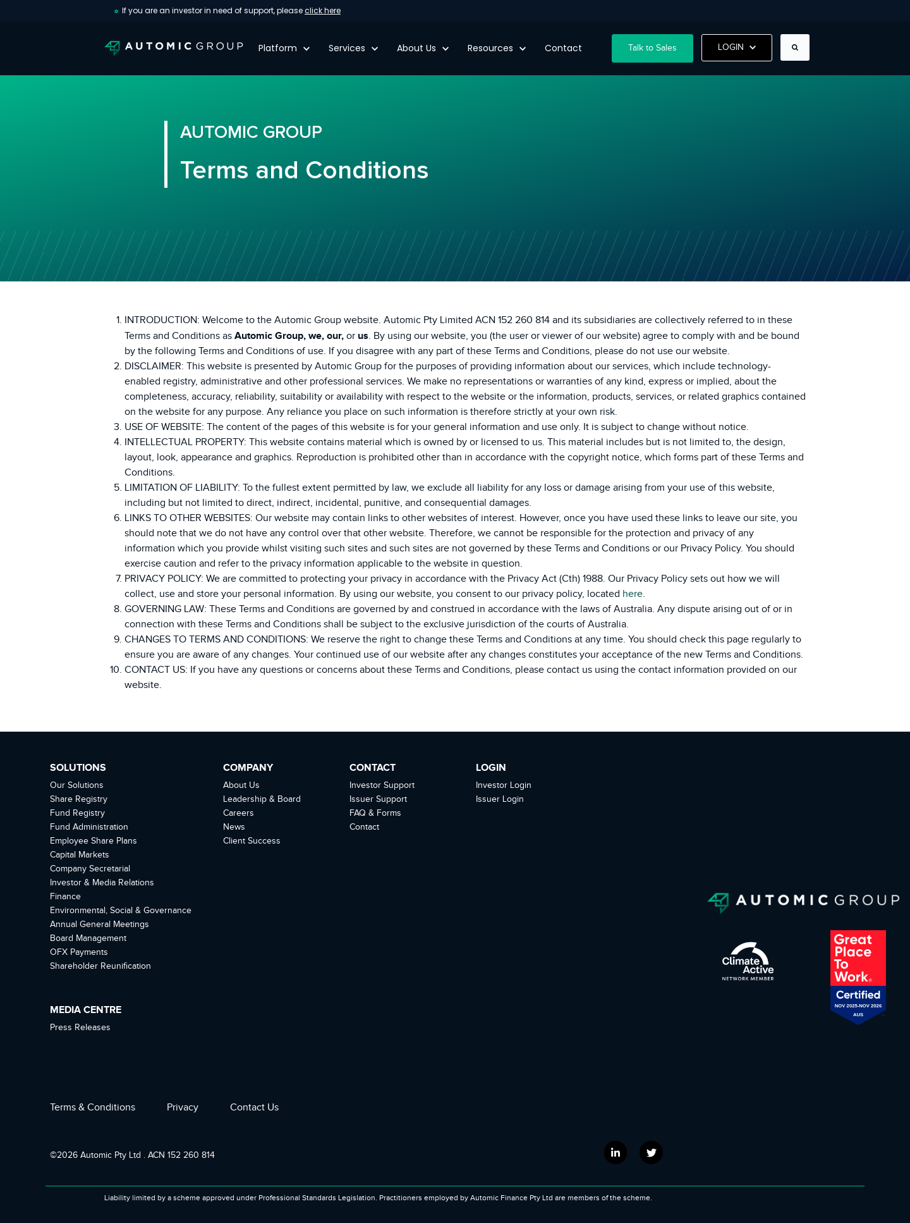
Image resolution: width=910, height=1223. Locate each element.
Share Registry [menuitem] (78, 799)
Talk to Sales (652, 48)
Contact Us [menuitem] (254, 1108)
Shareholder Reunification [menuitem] (100, 966)
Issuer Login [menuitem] (500, 799)
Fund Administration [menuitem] (89, 827)
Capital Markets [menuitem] (79, 855)
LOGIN (737, 47)
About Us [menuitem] (241, 785)
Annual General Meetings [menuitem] (99, 924)
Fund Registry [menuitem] (77, 813)
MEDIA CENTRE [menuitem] (85, 1010)
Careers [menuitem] (238, 813)
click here (323, 10)
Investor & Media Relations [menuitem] (102, 883)
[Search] (795, 47)
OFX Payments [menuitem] (79, 952)
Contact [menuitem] (364, 827)
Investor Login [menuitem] (503, 785)
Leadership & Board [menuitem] (262, 799)
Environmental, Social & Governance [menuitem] (120, 911)
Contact (563, 48)
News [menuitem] (234, 827)
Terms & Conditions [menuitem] (92, 1108)
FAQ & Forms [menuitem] (375, 813)
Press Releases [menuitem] (80, 1028)
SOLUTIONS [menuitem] (78, 767)
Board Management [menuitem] (88, 938)
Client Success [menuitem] (252, 841)
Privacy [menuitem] (182, 1108)
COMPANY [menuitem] (248, 767)
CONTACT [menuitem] (372, 767)
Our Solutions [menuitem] (77, 785)
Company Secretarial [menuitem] (90, 869)
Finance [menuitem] (65, 897)
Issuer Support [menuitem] (378, 799)
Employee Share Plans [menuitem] (93, 841)
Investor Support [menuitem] (382, 785)
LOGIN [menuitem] (491, 767)
